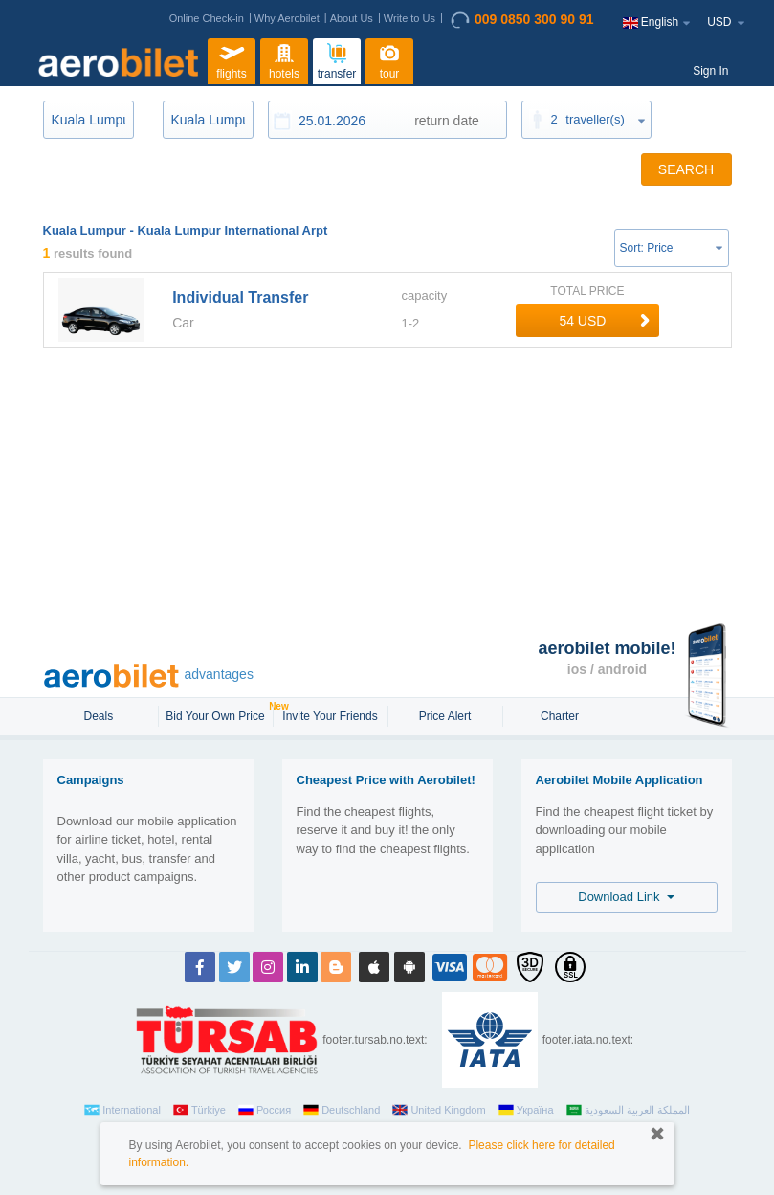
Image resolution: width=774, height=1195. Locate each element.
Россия (264, 1109)
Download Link (626, 897)
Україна (526, 1109)
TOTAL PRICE (587, 291)
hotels (284, 59)
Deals (99, 716)
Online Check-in (206, 18)
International (122, 1109)
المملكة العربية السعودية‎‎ (628, 1109)
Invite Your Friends (329, 716)
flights (231, 59)
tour (389, 59)
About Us (351, 18)
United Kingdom (438, 1109)
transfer (337, 59)
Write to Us (409, 18)
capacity (424, 295)
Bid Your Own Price (217, 714)
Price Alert (445, 716)
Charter (560, 716)
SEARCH (686, 169)
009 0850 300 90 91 (522, 20)
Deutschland (341, 1109)
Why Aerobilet (287, 18)
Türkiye (199, 1109)
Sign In (710, 71)
